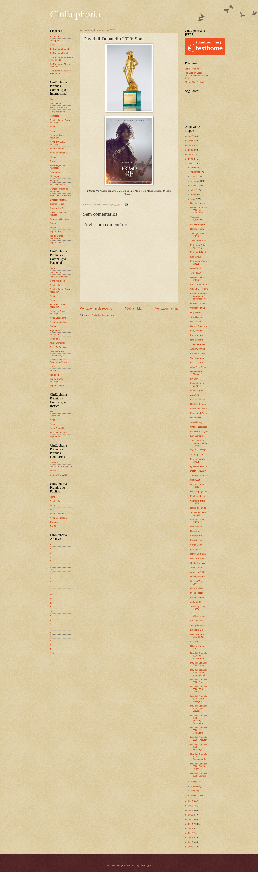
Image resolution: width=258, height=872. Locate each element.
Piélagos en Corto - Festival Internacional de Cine (196, 75)
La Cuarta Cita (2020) (197, 520)
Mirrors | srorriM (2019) (197, 460)
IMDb (52, 44)
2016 (191, 815)
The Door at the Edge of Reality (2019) (198, 443)
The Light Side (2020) (197, 234)
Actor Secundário (58, 148)
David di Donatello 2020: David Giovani (198, 708)
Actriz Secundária (58, 152)
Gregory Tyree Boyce (197, 582)
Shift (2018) (195, 480)
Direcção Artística (58, 200)
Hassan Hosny (197, 229)
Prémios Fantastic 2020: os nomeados (198, 210)
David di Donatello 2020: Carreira (198, 774)
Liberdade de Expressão (61, 466)
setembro (195, 181)
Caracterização (57, 208)
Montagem (55, 176)
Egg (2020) (195, 257)
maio (193, 199)
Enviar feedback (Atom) (102, 315)
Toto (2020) (195, 273)
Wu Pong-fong (197, 358)
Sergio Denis (196, 545)
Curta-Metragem (57, 111)
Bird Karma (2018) (198, 284)
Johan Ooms (196, 567)
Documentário (56, 103)
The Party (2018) (198, 450)
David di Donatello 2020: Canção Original (198, 766)
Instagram (54, 40)
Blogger (147, 865)
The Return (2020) (198, 475)
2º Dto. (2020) (196, 454)
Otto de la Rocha (198, 362)
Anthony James (197, 349)
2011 (191, 837)
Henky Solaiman (198, 554)
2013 (191, 828)
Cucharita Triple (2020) (197, 502)
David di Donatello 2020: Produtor (198, 738)
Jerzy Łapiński (197, 572)
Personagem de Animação (57, 166)
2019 (191, 801)
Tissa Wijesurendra (197, 614)
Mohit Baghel (196, 390)
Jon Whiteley (196, 422)
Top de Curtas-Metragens (57, 237)
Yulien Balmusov (198, 240)
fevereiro (195, 791)
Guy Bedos (195, 312)
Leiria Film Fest (192, 69)
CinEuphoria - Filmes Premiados (60, 65)
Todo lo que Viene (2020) (198, 607)
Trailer (53, 227)
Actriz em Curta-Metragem (57, 143)
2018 (191, 805)
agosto (194, 185)
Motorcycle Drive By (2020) (198, 246)
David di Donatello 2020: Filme (198, 664)
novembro (196, 172)
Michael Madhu (197, 576)
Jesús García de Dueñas (198, 513)
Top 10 (53, 526)
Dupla (53, 161)
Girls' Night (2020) (198, 491)
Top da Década (57, 242)
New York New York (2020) (197, 635)
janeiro (194, 795)
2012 (191, 833)
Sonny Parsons (197, 625)
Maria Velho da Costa (197, 384)
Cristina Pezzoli (197, 399)
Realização (55, 116)
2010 (191, 842)
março (194, 786)
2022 (191, 154)
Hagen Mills (195, 417)
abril (193, 781)
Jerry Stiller (195, 602)
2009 (191, 846)
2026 (191, 136)
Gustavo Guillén (197, 303)
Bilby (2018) (196, 268)
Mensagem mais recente (96, 308)
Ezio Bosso (195, 549)
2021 (191, 159)
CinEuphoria (75, 14)
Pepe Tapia (195, 321)
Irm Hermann (196, 335)
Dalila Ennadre (197, 558)
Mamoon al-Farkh (198, 413)
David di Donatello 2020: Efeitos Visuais (198, 689)
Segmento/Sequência (60, 219)
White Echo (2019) (199, 289)
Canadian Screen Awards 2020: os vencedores (198, 296)
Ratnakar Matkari (198, 508)
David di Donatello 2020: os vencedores (198, 655)
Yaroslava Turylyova (196, 218)
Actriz (52, 131)
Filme (52, 99)
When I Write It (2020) (197, 278)
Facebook (54, 36)
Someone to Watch (59, 475)
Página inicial (133, 308)
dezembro (196, 167)
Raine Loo (195, 531)
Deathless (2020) (198, 471)
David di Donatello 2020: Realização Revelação (198, 719)
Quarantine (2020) (198, 466)
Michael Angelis (197, 224)
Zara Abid (194, 395)
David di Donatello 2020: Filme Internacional (198, 672)
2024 (191, 145)
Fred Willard (196, 535)
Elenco (53, 157)
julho (193, 190)
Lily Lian (194, 379)
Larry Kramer (196, 330)
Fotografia (55, 180)
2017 (191, 810)
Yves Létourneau (198, 344)
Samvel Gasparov (198, 326)
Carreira (54, 462)
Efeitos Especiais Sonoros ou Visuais (59, 360)
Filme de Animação (59, 107)
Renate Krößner (197, 353)
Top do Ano (55, 231)
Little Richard (196, 630)
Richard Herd (196, 340)
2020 (191, 163)
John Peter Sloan (198, 367)
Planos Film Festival (194, 82)
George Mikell (196, 588)
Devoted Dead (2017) (197, 485)
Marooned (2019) (198, 252)
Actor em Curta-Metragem (57, 136)
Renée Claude (197, 597)
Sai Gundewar (197, 620)
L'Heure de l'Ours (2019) (198, 262)
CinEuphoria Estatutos (60, 49)
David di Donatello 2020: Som (198, 680)
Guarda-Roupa (57, 204)
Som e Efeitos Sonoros (61, 195)
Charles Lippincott (198, 427)
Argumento (55, 172)
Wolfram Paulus (197, 308)
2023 (191, 150)
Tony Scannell (196, 317)
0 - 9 (52, 653)
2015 (191, 819)
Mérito (53, 470)
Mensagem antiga (166, 308)
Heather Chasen (198, 404)
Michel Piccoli (196, 593)
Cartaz (53, 223)
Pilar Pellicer (196, 526)
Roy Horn (194, 641)
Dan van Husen (197, 203)
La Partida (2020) (198, 408)
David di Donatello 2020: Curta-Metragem (198, 699)
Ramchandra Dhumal (196, 372)
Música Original (57, 184)
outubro (194, 176)
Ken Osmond (196, 436)
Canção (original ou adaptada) (59, 190)
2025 (191, 140)
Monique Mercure (198, 496)
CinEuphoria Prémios (60, 53)
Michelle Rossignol (199, 431)
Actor (52, 126)
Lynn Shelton (196, 540)
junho (193, 194)
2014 (191, 824)
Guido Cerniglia (197, 563)
